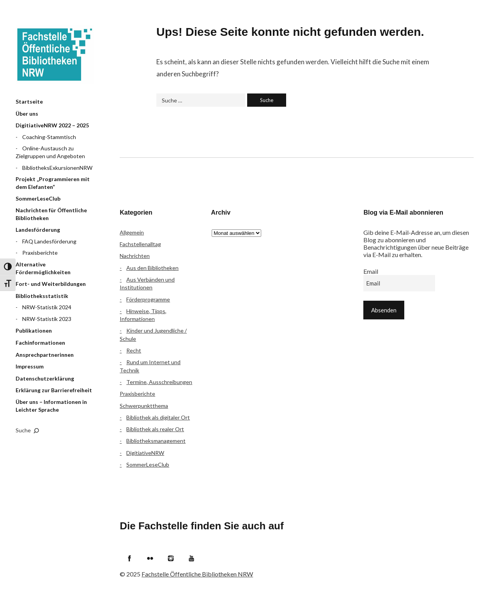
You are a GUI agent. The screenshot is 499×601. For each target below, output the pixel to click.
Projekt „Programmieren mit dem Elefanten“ (53, 183)
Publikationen (34, 330)
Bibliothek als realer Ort (155, 429)
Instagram (170, 558)
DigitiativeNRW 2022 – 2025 (52, 125)
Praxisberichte (40, 252)
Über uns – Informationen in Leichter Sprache (51, 405)
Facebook (129, 558)
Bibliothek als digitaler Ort (158, 417)
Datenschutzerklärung (45, 378)
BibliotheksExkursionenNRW (57, 167)
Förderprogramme (148, 299)
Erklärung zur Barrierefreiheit (54, 390)
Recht (133, 350)
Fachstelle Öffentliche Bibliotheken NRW (55, 54)
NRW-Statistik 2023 (46, 318)
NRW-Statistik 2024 (46, 307)
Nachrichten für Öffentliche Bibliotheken (51, 214)
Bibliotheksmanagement (156, 440)
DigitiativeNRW (145, 452)
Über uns (27, 113)
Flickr (150, 558)
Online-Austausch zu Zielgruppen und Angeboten (50, 152)
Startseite (29, 101)
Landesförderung (38, 229)
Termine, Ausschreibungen (159, 382)
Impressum (30, 366)
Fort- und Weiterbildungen (51, 283)
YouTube (191, 558)
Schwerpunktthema (144, 405)
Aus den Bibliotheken (152, 267)
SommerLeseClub (38, 198)
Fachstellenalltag (140, 244)
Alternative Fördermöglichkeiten (43, 268)
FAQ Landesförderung (49, 241)
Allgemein (132, 232)
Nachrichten (135, 255)
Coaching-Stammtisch (49, 137)
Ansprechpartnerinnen (45, 354)
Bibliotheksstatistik (42, 296)
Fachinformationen (40, 342)
